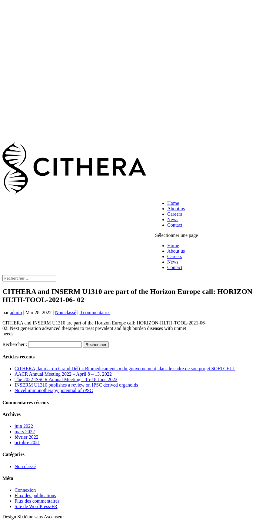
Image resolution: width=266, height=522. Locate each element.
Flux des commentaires (37, 501)
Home (173, 203)
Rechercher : (14, 344)
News (172, 219)
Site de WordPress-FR (36, 506)
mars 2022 (25, 431)
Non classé (65, 312)
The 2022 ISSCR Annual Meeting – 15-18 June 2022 (66, 379)
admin (16, 312)
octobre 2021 (27, 442)
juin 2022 (24, 426)
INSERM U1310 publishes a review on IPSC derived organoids (76, 384)
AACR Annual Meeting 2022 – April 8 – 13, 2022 (63, 374)
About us (176, 208)
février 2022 (26, 437)
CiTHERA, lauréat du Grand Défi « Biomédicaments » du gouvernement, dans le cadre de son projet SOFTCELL (125, 368)
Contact (174, 225)
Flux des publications (35, 495)
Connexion (25, 490)
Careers (174, 214)
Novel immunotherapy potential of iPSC (54, 390)
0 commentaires (94, 312)
